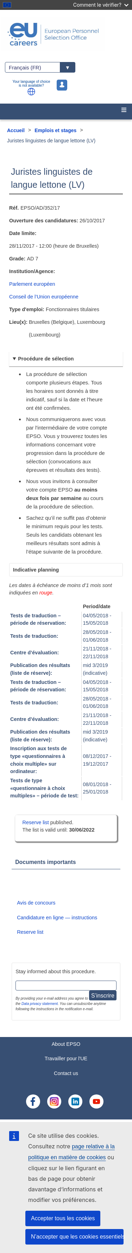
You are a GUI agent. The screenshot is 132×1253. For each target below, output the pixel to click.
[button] (31, 91)
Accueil (16, 130)
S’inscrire (102, 996)
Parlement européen (32, 284)
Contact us (66, 1073)
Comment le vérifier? (100, 5)
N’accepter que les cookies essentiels (77, 1237)
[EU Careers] (66, 34)
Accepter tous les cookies (63, 1218)
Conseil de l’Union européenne (43, 297)
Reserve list (36, 822)
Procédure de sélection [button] (46, 359)
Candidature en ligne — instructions (57, 917)
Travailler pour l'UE (66, 1058)
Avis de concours (36, 903)
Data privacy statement (39, 1004)
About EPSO (66, 1044)
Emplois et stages (55, 130)
